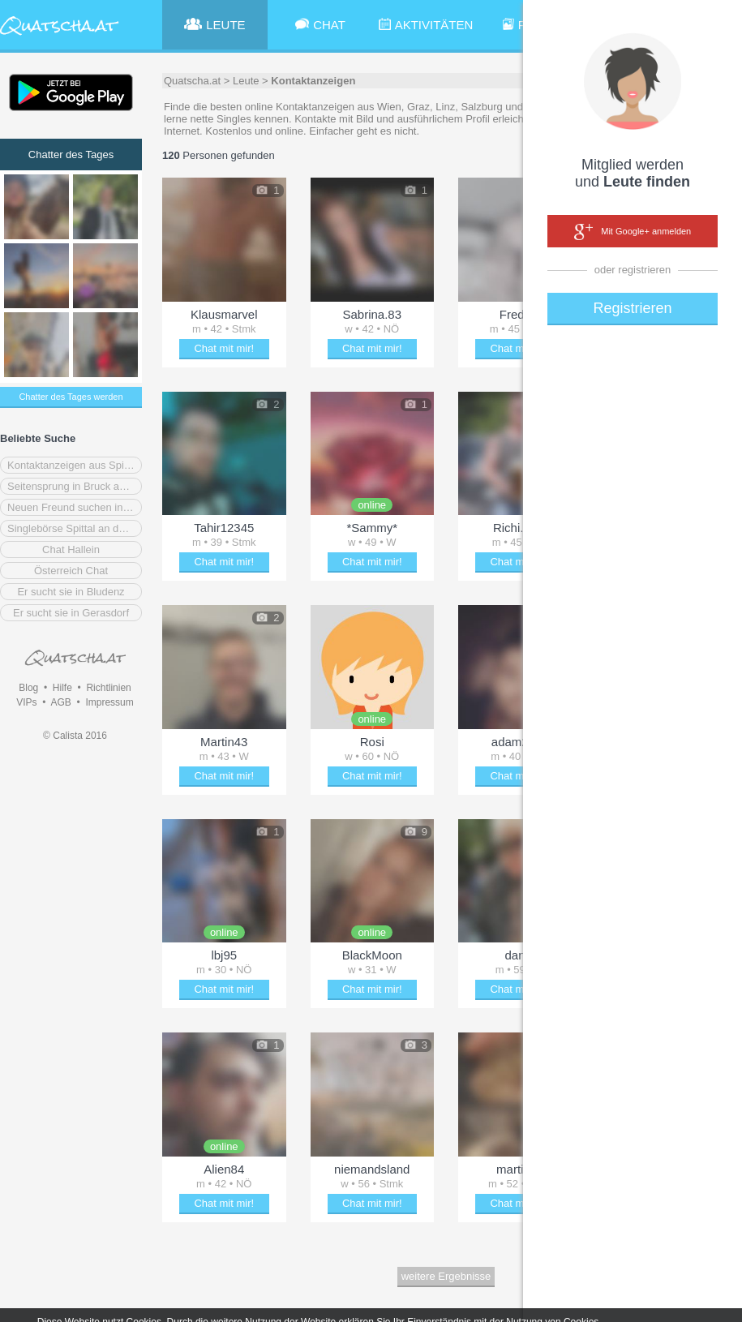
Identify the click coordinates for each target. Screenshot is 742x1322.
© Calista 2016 (75, 735)
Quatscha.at (192, 81)
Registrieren (632, 308)
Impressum (109, 702)
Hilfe (62, 687)
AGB (60, 702)
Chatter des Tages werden (70, 396)
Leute (246, 81)
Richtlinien (108, 687)
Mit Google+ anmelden (632, 232)
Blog (28, 687)
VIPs (26, 702)
